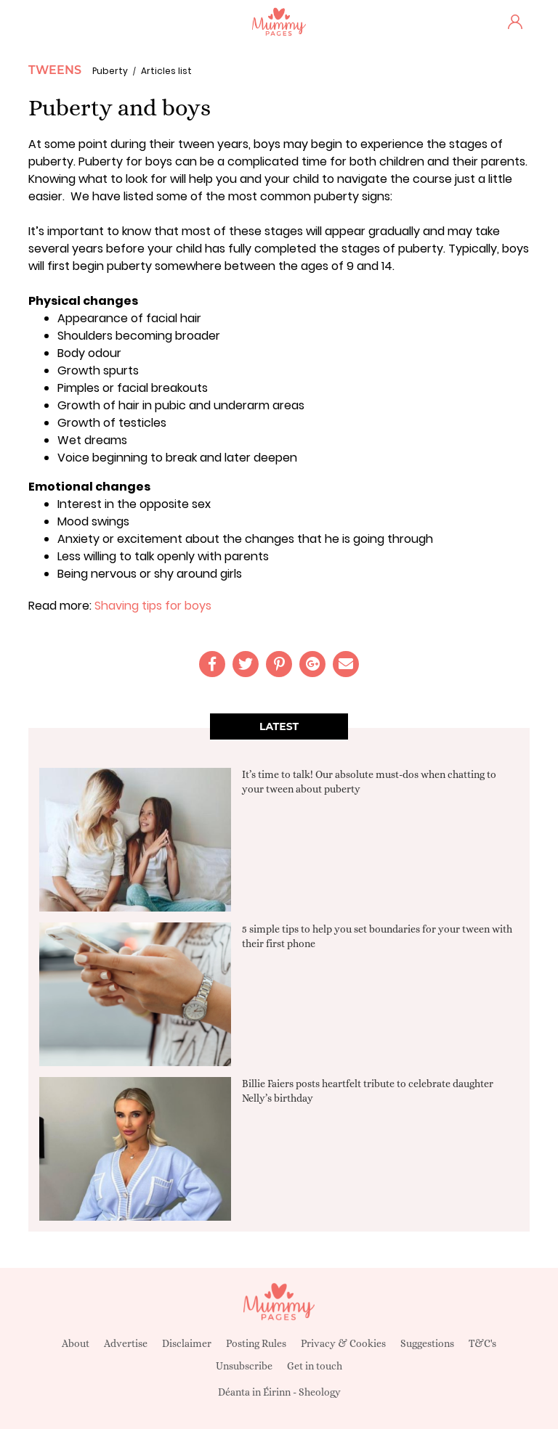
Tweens (54, 70)
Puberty (110, 71)
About (75, 1343)
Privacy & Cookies (343, 1343)
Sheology (320, 1392)
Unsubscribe (244, 1366)
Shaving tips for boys (152, 605)
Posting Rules (256, 1343)
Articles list (166, 71)
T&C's (482, 1343)
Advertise (125, 1343)
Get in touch (314, 1366)
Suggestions (427, 1343)
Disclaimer (186, 1343)
